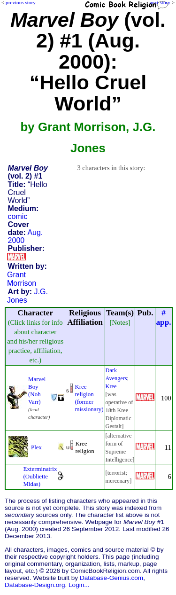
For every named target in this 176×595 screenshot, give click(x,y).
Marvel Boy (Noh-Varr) (37, 390)
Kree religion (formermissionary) (89, 398)
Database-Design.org (35, 584)
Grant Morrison (21, 279)
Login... (79, 584)
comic (18, 216)
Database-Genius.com (111, 577)
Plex (36, 447)
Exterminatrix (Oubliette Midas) (40, 476)
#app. (163, 317)
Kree (111, 386)
